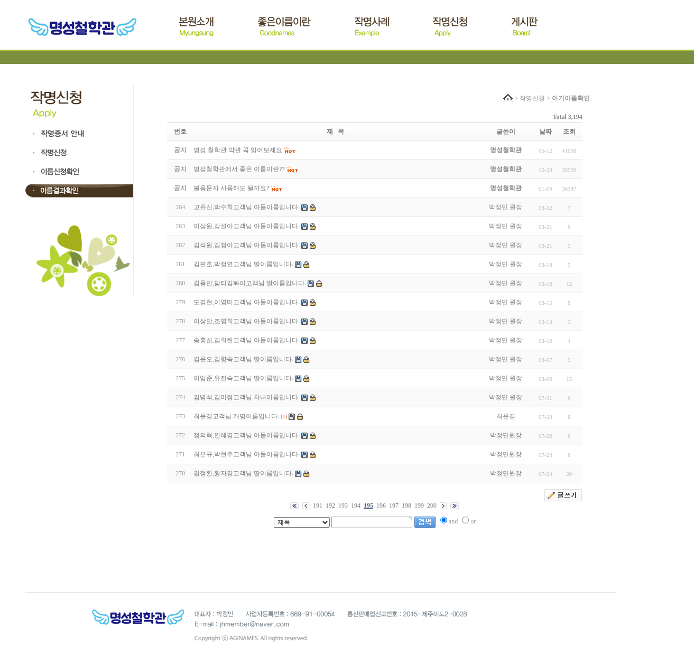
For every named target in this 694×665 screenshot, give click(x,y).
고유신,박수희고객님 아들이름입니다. (246, 207)
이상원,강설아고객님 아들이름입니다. (246, 226)
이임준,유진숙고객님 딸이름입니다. (243, 378)
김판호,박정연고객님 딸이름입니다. (243, 264)
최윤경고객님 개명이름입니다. (236, 416)
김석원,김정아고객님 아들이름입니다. (246, 245)
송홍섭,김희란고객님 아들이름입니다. (246, 340)
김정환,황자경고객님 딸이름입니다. (243, 473)
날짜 (545, 131)
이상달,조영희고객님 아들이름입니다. (246, 321)
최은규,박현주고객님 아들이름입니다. (246, 454)
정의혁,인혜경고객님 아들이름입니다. (246, 435)
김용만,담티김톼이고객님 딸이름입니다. (249, 283)
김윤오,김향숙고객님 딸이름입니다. (243, 359)
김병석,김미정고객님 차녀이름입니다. (246, 397)
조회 (569, 131)
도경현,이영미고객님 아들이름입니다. (246, 302)
